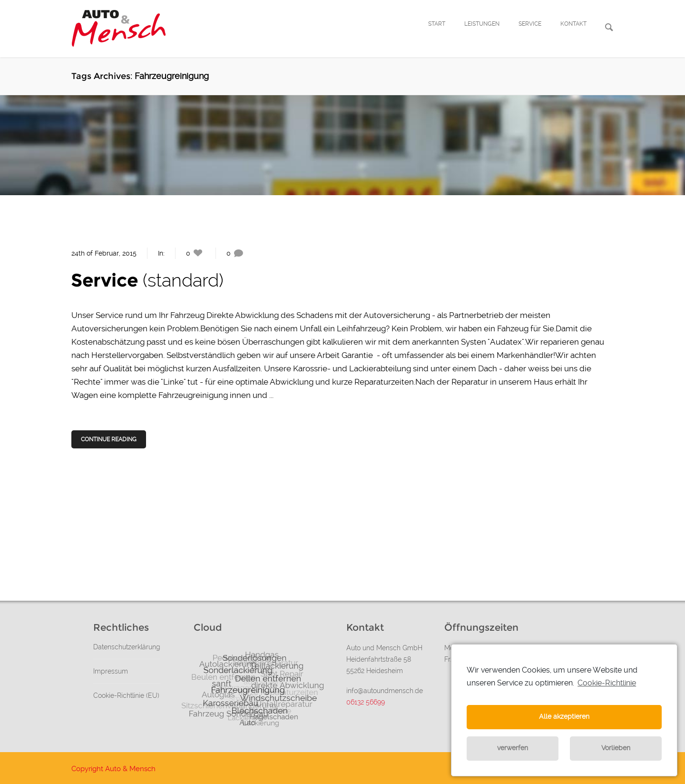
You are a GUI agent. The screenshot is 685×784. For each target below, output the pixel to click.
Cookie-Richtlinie (606, 682)
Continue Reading (109, 439)
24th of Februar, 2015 (104, 253)
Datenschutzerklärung (126, 647)
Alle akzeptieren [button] (564, 717)
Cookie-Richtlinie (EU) (126, 695)
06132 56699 (365, 702)
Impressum (110, 671)
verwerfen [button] (512, 748)
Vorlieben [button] (615, 748)
